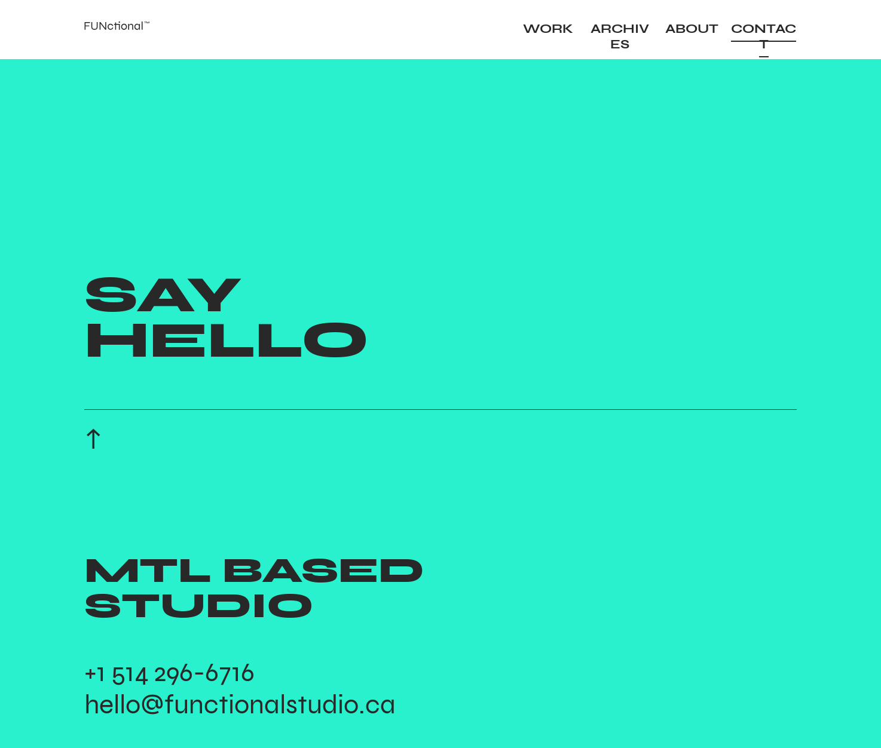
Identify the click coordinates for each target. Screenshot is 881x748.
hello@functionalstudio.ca (240, 704)
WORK (548, 28)
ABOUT (691, 28)
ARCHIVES (620, 36)
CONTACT (763, 36)
